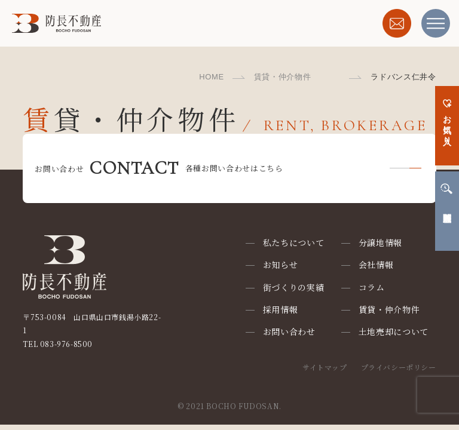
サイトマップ (324, 367)
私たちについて (294, 242)
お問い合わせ (289, 331)
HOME (211, 76)
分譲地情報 (381, 242)
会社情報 (376, 265)
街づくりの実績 (294, 287)
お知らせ (280, 265)
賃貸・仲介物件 (282, 76)
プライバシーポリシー (398, 367)
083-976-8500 (66, 344)
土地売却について (394, 331)
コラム (372, 287)
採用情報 (280, 309)
